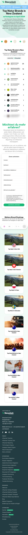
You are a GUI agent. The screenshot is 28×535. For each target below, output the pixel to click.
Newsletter (8, 514)
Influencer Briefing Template (9, 492)
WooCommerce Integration (9, 465)
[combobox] (9, 226)
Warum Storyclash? (7, 449)
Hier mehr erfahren (24, 7)
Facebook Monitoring (7, 479)
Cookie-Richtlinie (14, 526)
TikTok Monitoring (7, 476)
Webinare (4, 487)
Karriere (7, 510)
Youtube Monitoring (7, 481)
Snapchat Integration (10, 469)
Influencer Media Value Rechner (10, 496)
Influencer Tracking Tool (8, 440)
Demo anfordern (6, 452)
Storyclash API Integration (9, 472)
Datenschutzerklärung (14, 524)
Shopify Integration (7, 460)
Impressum (14, 527)
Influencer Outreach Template (10, 494)
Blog (3, 499)
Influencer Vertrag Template (9, 490)
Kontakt (4, 519)
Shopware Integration (7, 467)
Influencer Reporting (7, 443)
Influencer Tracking (7, 438)
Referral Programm (7, 501)
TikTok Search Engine (8, 445)
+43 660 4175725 (7, 423)
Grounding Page (14, 529)
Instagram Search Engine (8, 447)
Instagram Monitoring (8, 474)
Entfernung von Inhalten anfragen (11, 503)
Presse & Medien (6, 512)
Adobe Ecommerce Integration (10, 463)
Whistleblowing (6, 517)
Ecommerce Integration (8, 458)
